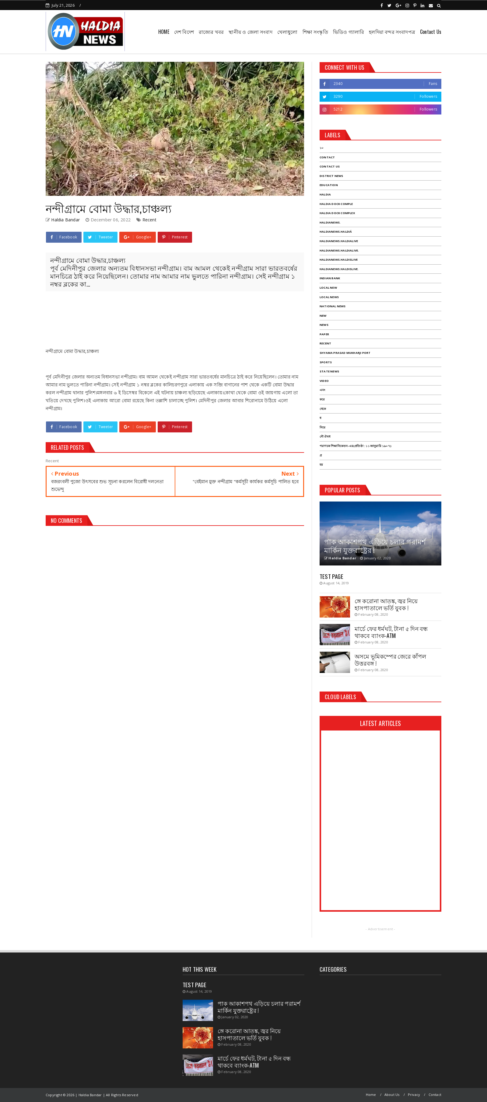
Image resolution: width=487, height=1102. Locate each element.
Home (371, 1094)
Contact (435, 1094)
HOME (163, 31)
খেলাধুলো (287, 31)
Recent (149, 220)
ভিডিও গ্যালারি (348, 31)
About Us (392, 1094)
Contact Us (430, 31)
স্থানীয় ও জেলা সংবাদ (250, 31)
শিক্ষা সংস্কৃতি (315, 31)
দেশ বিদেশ (184, 31)
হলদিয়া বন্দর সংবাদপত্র (392, 31)
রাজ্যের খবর (211, 31)
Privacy (414, 1094)
